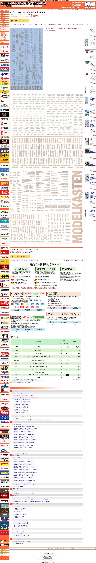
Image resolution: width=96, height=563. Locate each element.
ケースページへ (4, 39)
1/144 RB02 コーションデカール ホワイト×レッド (23, 464)
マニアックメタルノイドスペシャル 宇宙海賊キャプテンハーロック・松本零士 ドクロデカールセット (33, 419)
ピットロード (4, 349)
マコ (4, 432)
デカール (20, 393)
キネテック (4, 179)
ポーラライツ (4, 408)
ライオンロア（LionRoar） (4, 510)
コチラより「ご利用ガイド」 (27, 382)
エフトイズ (4, 146)
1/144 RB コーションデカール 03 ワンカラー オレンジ (24, 474)
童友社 (4, 290)
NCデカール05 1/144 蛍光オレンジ (20, 486)
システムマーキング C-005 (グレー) (20, 409)
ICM (4, 51)
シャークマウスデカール (18, 543)
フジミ (4, 377)
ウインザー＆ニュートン (4, 105)
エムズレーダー (4, 542)
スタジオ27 (16, 529)
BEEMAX (4, 345)
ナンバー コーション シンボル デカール (50, 24)
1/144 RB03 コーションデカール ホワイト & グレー (24, 478)
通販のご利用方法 (90, 2)
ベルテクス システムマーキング (31, 397)
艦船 (9, 3)
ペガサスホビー (4, 390)
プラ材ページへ (4, 37)
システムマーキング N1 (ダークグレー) (21, 414)
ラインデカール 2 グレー (18, 511)
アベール (4, 83)
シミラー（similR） (4, 234)
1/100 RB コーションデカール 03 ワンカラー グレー (24, 437)
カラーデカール (74, 24)
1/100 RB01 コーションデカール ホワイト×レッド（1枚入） (25, 428)
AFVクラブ (4, 128)
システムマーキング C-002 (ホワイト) (21, 404)
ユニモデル (4, 501)
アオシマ (4, 65)
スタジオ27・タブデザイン (4, 252)
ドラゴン (4, 308)
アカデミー (4, 69)
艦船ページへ (4, 17)
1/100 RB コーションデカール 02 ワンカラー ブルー (24, 429)
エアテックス (4, 119)
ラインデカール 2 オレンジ (19, 516)
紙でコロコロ (4, 170)
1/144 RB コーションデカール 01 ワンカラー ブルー (24, 459)
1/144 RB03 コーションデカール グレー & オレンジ (24, 467)
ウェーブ (4, 110)
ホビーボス (4, 422)
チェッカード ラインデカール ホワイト (21, 537)
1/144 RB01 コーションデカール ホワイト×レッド (23, 461)
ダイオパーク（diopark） (4, 267)
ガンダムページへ (4, 24)
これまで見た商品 (66, 7)
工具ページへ (4, 35)
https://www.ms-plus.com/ (48, 557)
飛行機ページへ (4, 15)
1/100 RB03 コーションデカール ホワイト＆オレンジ (24, 447)
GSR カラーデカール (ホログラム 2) (21, 522)
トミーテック (4, 299)
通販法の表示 (4, 555)
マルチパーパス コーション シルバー (20, 24)
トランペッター (4, 312)
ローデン (4, 533)
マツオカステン (4, 441)
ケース (40, 3)
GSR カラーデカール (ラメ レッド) (20, 525)
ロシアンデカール (17, 418)
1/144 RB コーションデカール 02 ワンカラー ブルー (24, 463)
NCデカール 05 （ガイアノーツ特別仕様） (27, 451)
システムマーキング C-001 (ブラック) (21, 402)
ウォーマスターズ (4, 114)
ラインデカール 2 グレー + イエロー (21, 513)
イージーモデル (4, 92)
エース (4, 137)
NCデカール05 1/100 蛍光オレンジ (20, 453)
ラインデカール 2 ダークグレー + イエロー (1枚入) (23, 395)
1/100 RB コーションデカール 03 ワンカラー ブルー (24, 433)
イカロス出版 (4, 96)
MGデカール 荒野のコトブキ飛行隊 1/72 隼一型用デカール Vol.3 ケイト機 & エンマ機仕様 (31, 501)
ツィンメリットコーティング (92, 29)
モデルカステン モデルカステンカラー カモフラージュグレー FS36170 (24, 260)
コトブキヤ (4, 206)
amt (4, 132)
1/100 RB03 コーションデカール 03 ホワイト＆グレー (24, 445)
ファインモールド (4, 354)
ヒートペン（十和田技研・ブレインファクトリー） (4, 340)
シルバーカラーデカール (64, 24)
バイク (17, 3)
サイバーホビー (4, 212)
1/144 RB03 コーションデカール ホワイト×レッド (23, 482)
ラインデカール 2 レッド (18, 517)
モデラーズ (4, 473)
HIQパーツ (16, 393)
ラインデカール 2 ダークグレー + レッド (21, 509)
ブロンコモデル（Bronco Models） (4, 386)
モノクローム (4, 486)
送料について (4, 553)
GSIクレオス (4, 221)
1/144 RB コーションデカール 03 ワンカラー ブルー (24, 466)
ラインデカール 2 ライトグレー (20, 514)
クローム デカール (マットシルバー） (21, 531)
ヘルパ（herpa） (4, 399)
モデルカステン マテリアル (21, 14)
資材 (51, 548)
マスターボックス (4, 436)
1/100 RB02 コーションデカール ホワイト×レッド (23, 431)
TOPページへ (4, 10)
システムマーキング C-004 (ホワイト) (21, 407)
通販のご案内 (4, 551)
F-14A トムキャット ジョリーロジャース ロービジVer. (24, 493)
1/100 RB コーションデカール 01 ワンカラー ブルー (24, 426)
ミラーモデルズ (4, 459)
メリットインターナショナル (4, 468)
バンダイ (4, 331)
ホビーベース (4, 417)
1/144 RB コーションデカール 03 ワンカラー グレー (24, 471)
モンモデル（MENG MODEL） (4, 495)
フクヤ (4, 372)
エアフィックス (4, 123)
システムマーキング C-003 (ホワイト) (21, 406)
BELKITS (4, 395)
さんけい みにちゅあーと (4, 216)
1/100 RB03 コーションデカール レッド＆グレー (23, 444)
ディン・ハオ (4, 285)
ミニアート (4, 446)
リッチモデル (4, 523)
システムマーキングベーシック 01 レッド (22, 399)
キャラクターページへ (4, 26)
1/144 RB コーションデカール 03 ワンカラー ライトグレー (25, 472)
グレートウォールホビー (4, 188)
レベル (4, 528)
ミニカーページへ (4, 28)
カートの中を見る (76, 7)
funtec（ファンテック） (4, 358)
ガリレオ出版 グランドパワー (4, 183)
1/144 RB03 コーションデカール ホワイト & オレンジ (24, 480)
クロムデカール (22, 529)
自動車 (13, 3)
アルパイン (4, 87)
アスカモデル (4, 78)
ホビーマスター (4, 426)
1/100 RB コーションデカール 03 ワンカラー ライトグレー (25, 439)
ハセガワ (4, 318)
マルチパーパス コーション (35, 24)
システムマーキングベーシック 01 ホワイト (22, 401)
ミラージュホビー (4, 455)
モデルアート (4, 477)
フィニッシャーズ (4, 363)
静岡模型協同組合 (4, 230)
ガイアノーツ (16, 451)
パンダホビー (4, 336)
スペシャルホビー (4, 257)
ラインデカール (22, 533)
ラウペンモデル (4, 519)
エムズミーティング (4, 545)
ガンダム (25, 3)
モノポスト (4, 491)
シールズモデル (4, 225)
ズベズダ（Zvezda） (4, 261)
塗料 (29, 3)
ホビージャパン (4, 413)
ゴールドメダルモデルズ (4, 201)
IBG (4, 56)
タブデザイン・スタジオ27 (4, 276)
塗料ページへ (4, 33)
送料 (90, 4)
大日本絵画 (4, 272)
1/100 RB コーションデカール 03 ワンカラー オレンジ (24, 440)
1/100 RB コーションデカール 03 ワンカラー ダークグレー (25, 436)
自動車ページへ (4, 19)
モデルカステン (13, 251)
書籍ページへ (4, 42)
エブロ (4, 150)
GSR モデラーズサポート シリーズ (31, 519)
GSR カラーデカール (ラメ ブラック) (21, 523)
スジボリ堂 (4, 248)
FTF (4, 141)
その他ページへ (4, 30)
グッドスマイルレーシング (19, 519)
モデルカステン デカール (83, 24)
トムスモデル (4, 303)
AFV (4, 13)
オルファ (4, 159)
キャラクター (21, 3)
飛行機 (6, 3)
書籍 (44, 3)
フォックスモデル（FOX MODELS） (4, 368)
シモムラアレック (4, 239)
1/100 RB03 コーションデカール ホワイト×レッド (23, 448)
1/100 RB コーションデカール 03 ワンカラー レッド (24, 442)
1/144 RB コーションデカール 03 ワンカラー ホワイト (24, 475)
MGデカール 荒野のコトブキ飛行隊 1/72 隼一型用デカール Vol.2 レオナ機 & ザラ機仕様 (31, 499)
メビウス (4, 464)
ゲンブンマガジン (4, 197)
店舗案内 (90, 7)
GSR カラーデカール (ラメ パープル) (21, 526)
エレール (4, 155)
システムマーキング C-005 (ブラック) (21, 410)
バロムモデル (4, 327)
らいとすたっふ (4, 514)
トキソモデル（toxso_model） (4, 294)
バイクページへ (4, 21)
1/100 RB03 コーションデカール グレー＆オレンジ (24, 434)
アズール (4, 74)
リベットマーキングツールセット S (92, 63)
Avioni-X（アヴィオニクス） (4, 60)
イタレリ (4, 101)
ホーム (48, 548)
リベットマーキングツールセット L (92, 51)
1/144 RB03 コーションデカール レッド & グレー (23, 477)
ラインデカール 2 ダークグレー (20, 508)
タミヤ (4, 281)
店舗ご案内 (4, 550)
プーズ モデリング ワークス (19, 397)
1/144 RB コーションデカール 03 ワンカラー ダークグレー (25, 469)
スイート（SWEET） (4, 243)
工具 (33, 3)
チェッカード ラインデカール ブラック (21, 535)
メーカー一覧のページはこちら (4, 47)
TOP (6, 6)
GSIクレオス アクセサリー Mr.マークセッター (73, 260)
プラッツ (4, 381)
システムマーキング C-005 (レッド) (20, 412)
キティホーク (4, 174)
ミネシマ (4, 450)
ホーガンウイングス (4, 404)
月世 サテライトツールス (4, 192)
